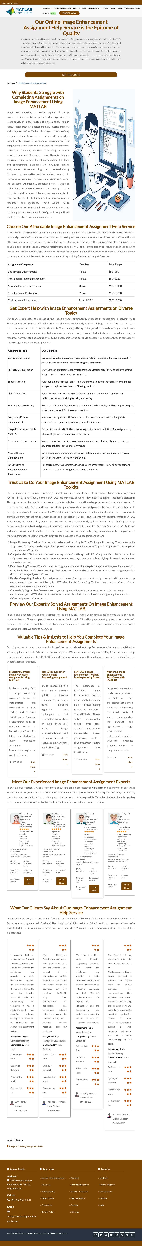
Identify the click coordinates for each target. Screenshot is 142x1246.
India (102, 1205)
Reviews (49, 13)
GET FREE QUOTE (71, 74)
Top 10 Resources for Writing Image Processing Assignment (54, 674)
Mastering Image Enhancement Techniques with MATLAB (116, 675)
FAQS (106, 8)
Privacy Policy (48, 1191)
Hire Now (29, 881)
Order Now (69, 13)
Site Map (74, 1212)
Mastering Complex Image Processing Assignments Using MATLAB (19, 675)
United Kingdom (107, 1184)
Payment (74, 1178)
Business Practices (79, 1191)
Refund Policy (48, 1212)
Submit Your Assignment (53, 1178)
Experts (82, 8)
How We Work (94, 8)
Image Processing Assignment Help (25, 1146)
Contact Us (46, 1205)
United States (106, 1191)
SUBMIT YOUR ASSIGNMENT (129, 8)
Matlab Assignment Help (65, 8)
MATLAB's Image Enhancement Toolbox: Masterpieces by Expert (87, 674)
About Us (46, 1184)
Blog (113, 8)
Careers (74, 1205)
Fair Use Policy (77, 1198)
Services (47, 8)
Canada (103, 1198)
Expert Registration (79, 1184)
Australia (104, 1178)
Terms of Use (47, 1198)
